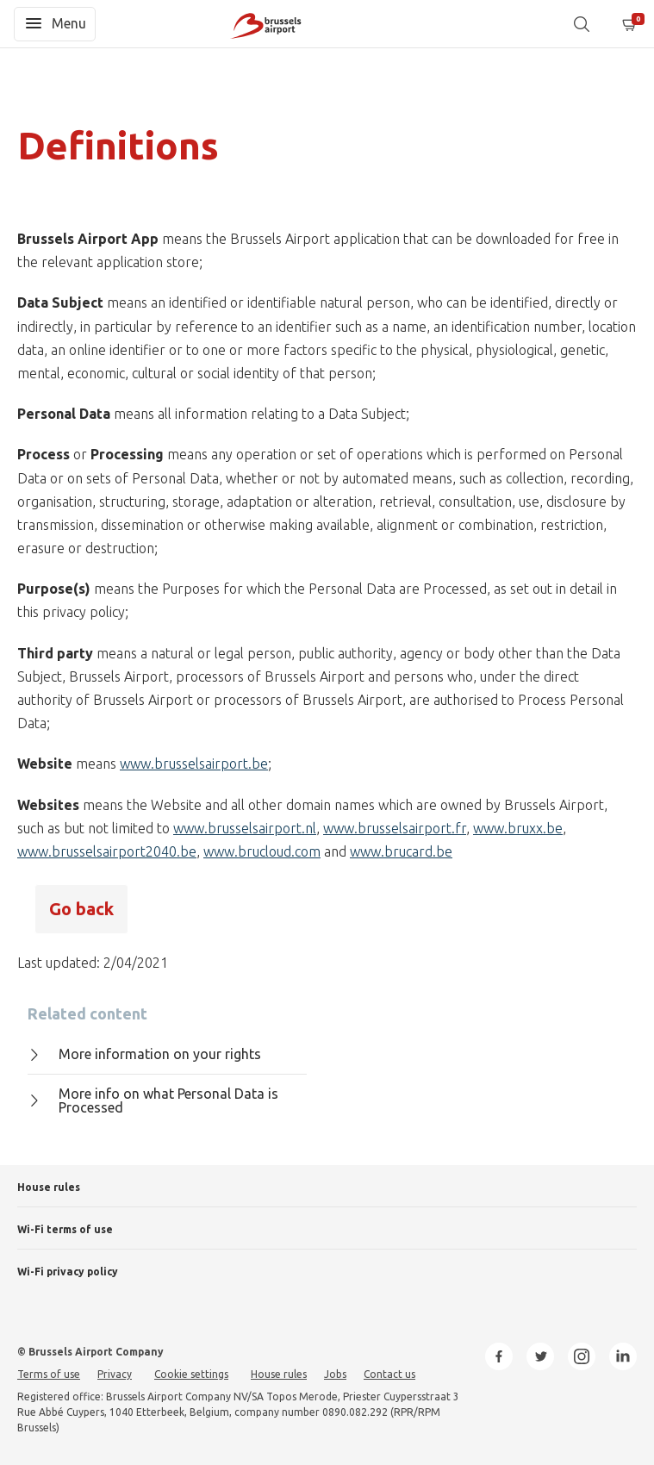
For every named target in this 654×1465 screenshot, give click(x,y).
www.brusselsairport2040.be (106, 851)
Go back (81, 909)
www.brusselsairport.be (194, 763)
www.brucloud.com (262, 851)
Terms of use (48, 1374)
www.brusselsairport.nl (244, 828)
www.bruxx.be (518, 828)
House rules (48, 1187)
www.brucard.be (401, 851)
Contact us (389, 1374)
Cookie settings (191, 1374)
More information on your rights (144, 1054)
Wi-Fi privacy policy (67, 1271)
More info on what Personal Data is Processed (153, 1101)
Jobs (335, 1374)
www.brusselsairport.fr (394, 828)
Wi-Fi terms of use (65, 1229)
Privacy (114, 1374)
